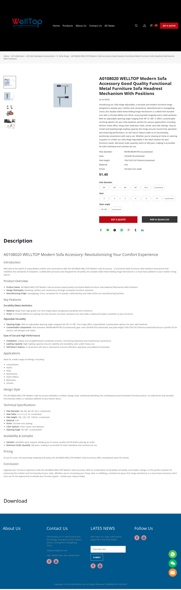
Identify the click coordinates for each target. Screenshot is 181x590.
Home (56, 25)
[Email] (108, 550)
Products (68, 25)
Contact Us (95, 25)
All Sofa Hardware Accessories (40, 56)
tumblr (136, 230)
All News (110, 25)
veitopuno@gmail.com (57, 551)
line (108, 230)
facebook (101, 230)
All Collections (17, 56)
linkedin (143, 230)
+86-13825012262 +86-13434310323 (63, 556)
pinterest (129, 230)
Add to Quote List (159, 219)
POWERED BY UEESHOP (116, 585)
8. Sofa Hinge (63, 56)
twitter (115, 230)
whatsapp (122, 230)
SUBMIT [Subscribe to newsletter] (97, 558)
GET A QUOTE (169, 25)
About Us (81, 25)
